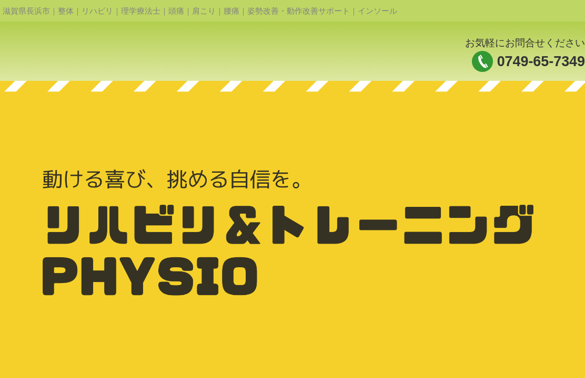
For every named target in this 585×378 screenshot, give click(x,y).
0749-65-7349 (541, 61)
